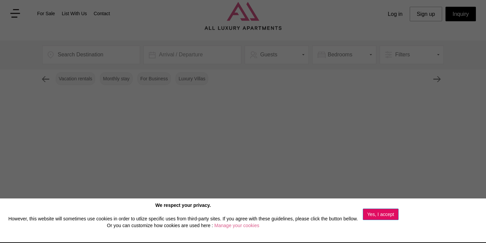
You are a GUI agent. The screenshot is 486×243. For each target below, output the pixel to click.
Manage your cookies (236, 225)
